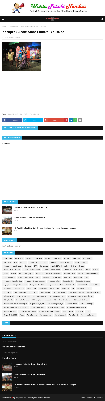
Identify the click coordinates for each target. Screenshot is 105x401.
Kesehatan (39, 274)
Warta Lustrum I (60, 315)
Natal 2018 (46, 277)
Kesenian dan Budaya (53, 274)
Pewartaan (65, 289)
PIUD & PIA (81, 289)
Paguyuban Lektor (54, 281)
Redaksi (100, 398)
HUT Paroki (67, 270)
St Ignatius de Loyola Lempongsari (15, 304)
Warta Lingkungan (46, 315)
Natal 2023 (78, 277)
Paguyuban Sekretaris (56, 285)
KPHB (20, 277)
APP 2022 (67, 258)
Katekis (13, 274)
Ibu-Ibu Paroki (78, 270)
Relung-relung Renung (76, 292)
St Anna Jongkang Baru (57, 296)
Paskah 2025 (43, 289)
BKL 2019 (23, 262)
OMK (21, 114)
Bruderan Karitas (66, 262)
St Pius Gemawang (10, 311)
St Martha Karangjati (38, 307)
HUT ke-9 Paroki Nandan (51, 270)
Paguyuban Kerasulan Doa (13, 281)
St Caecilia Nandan (22, 300)
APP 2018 (38, 258)
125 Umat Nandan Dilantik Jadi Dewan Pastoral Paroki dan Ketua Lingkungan (45, 228)
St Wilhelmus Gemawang (27, 311)
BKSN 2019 (43, 262)
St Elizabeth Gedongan (81, 300)
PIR (73, 289)
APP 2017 (29, 258)
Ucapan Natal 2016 (10, 315)
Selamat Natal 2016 (93, 292)
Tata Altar (79, 311)
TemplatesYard (20, 398)
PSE (54, 292)
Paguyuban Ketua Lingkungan (35, 281)
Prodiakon (7, 292)
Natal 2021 (57, 277)
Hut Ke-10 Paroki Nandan (59, 266)
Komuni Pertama (92, 274)
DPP (35, 266)
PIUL (89, 289)
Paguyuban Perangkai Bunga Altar (15, 285)
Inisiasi (95, 270)
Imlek (88, 270)
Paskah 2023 (19, 289)
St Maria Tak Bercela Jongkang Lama (16, 307)
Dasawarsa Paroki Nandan (13, 266)
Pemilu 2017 (54, 289)
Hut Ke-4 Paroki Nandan (12, 270)
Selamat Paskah (9, 296)
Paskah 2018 (82, 285)
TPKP (87, 311)
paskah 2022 (8, 289)
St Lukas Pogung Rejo (55, 304)
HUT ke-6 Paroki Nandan (31, 270)
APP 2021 (57, 258)
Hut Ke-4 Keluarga (77, 266)
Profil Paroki (33, 292)
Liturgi (38, 277)
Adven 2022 (19, 258)
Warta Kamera (32, 315)
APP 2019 (48, 258)
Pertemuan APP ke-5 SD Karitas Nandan (29, 218)
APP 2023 (76, 258)
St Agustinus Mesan (39, 296)
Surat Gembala (68, 311)
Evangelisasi (44, 266)
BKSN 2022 (53, 262)
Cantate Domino (80, 262)
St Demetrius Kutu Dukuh (62, 300)
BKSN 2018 (33, 262)
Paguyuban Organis (83, 281)
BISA (15, 262)
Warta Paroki (14, 27)
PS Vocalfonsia (45, 292)
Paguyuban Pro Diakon (38, 285)
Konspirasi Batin (9, 277)
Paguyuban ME (68, 281)
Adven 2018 (8, 258)
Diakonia (28, 266)
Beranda (5, 27)
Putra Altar (62, 292)
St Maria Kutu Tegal (23, 296)
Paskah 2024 (31, 289)
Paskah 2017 (70, 285)
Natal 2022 (67, 277)
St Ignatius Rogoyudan (37, 304)
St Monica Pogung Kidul (56, 307)
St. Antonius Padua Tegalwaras (49, 311)
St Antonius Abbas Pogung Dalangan (80, 296)
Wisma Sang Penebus (88, 315)
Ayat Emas (7, 262)
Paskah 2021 (94, 285)
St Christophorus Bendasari (41, 300)
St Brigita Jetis (8, 300)
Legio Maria (29, 277)
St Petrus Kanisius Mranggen (76, 307)
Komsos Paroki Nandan (42, 398)
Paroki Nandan (9, 37)
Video (26, 114)
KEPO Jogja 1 (29, 274)
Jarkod (6, 274)
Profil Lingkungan (20, 292)
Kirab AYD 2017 (13, 114)
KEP (20, 274)
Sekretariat (91, 398)
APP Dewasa (87, 258)
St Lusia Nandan (71, 304)
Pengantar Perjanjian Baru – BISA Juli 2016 (30, 207)
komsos (80, 274)
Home (83, 398)
